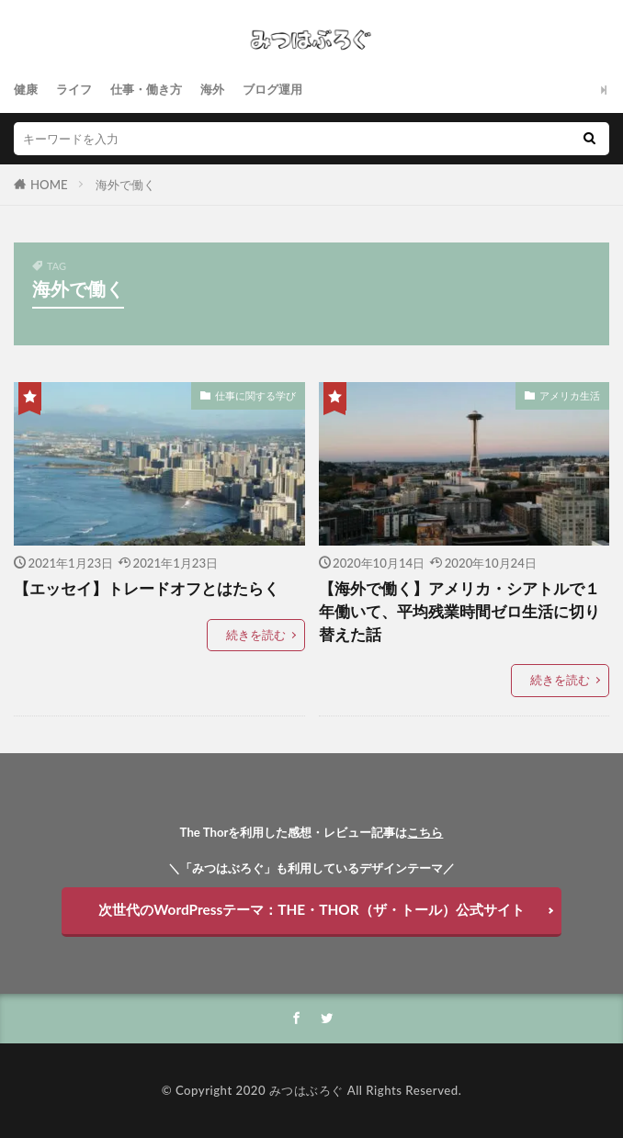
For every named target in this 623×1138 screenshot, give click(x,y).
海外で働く (125, 184)
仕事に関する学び (255, 395)
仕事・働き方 (146, 89)
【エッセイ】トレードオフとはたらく (146, 589)
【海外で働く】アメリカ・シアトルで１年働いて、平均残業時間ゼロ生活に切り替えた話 (459, 612)
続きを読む (256, 634)
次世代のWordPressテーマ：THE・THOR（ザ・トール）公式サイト (311, 909)
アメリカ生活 (569, 395)
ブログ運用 (272, 89)
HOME (49, 184)
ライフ (74, 89)
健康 (26, 89)
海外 (212, 89)
